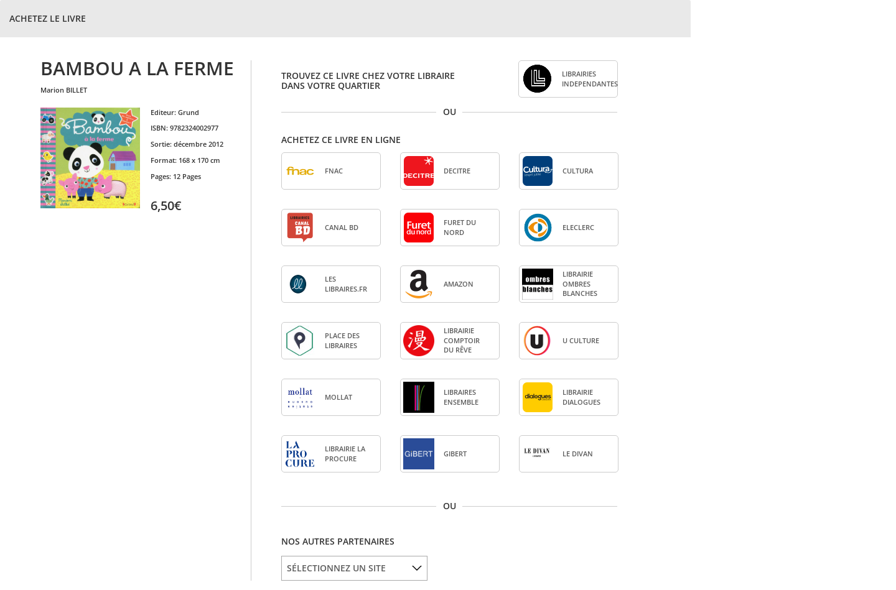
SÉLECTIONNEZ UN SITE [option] (336, 568)
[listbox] (354, 568)
